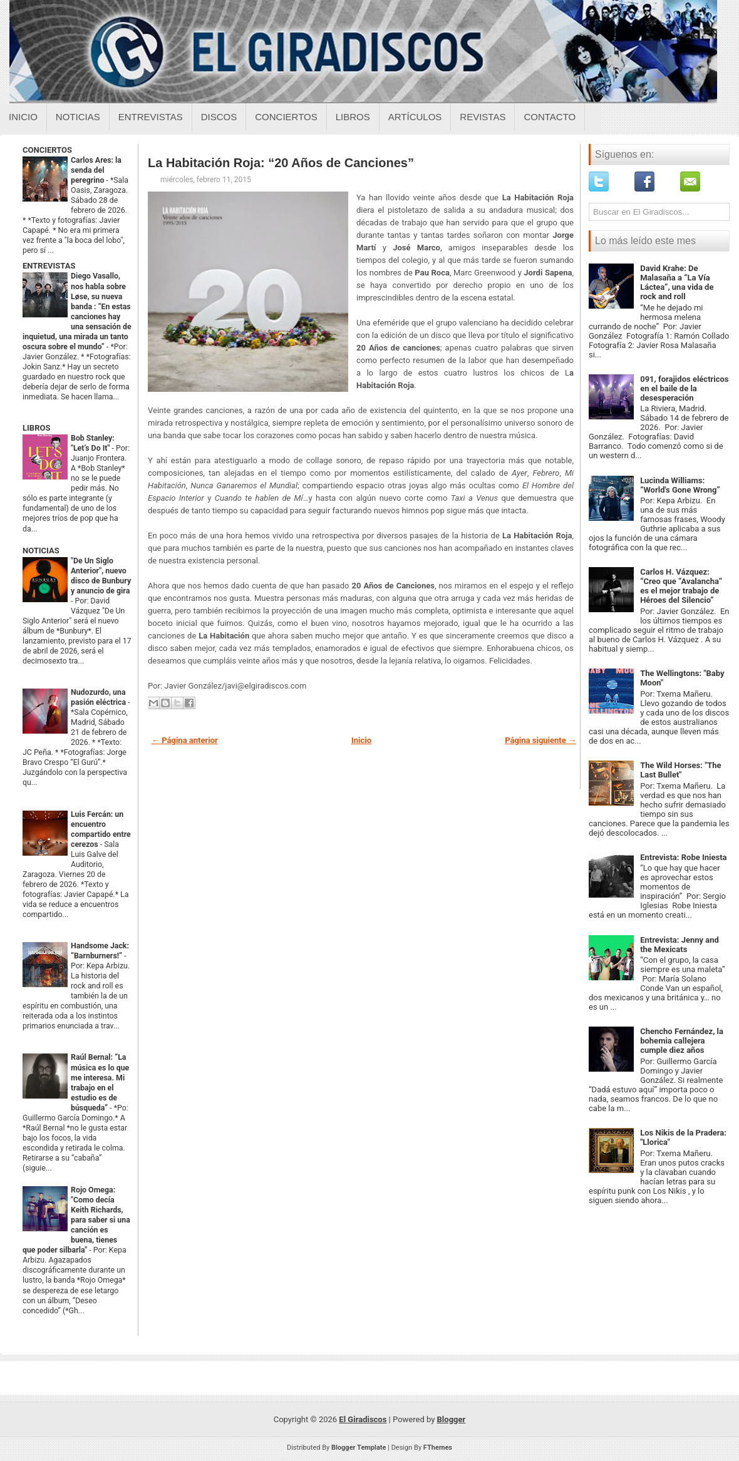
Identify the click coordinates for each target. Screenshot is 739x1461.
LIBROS (36, 428)
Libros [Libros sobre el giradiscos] (353, 116)
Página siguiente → (540, 740)
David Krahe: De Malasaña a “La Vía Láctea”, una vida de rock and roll (676, 282)
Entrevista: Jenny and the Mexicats (679, 944)
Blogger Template (358, 1447)
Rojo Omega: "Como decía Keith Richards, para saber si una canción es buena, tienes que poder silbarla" (76, 1220)
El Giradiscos (362, 1419)
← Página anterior (185, 740)
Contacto (550, 116)
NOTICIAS (41, 550)
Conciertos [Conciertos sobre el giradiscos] (286, 116)
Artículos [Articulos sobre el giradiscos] (415, 116)
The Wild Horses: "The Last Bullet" (680, 770)
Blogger (451, 1419)
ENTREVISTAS (49, 265)
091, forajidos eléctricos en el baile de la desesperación (684, 388)
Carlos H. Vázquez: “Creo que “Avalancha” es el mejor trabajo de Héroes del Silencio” (681, 586)
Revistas (482, 116)
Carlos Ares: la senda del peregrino (96, 170)
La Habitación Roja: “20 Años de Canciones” (281, 162)
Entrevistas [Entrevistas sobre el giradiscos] (150, 116)
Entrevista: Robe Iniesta (683, 857)
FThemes (437, 1447)
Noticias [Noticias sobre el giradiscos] (78, 116)
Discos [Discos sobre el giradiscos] (219, 116)
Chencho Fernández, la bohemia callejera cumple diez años (681, 1041)
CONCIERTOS (47, 150)
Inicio (23, 116)
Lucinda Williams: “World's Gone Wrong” (680, 485)
